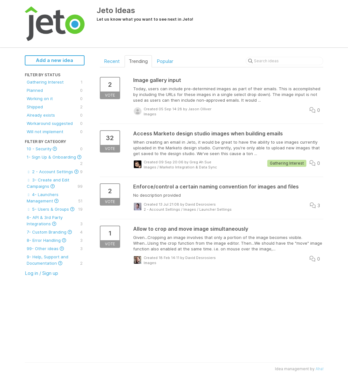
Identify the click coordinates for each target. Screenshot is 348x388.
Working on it (55, 98)
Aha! (320, 368)
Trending (138, 61)
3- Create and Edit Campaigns (55, 183)
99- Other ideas (55, 248)
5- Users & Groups (55, 209)
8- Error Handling (55, 240)
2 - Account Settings (55, 171)
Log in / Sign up (41, 273)
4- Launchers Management (55, 198)
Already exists (55, 115)
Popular (165, 61)
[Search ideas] (284, 61)
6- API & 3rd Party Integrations (55, 221)
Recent (112, 61)
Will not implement (55, 131)
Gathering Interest (55, 82)
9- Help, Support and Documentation (55, 260)
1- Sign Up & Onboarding (55, 160)
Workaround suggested (55, 123)
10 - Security (55, 149)
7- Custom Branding (55, 232)
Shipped (55, 107)
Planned (55, 90)
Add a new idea (54, 60)
